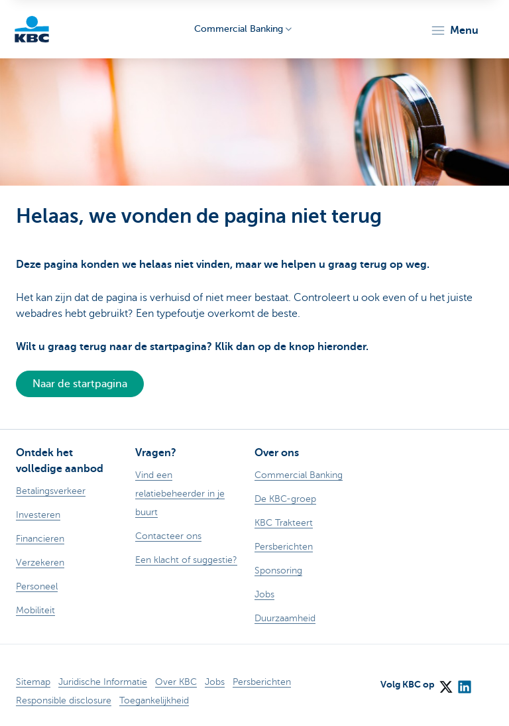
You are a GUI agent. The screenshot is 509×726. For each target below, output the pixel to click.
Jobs (215, 682)
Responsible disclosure (63, 700)
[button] (454, 30)
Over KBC (176, 682)
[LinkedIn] (464, 682)
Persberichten (262, 682)
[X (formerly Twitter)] (445, 682)
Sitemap (33, 682)
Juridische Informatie (102, 682)
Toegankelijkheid (154, 700)
